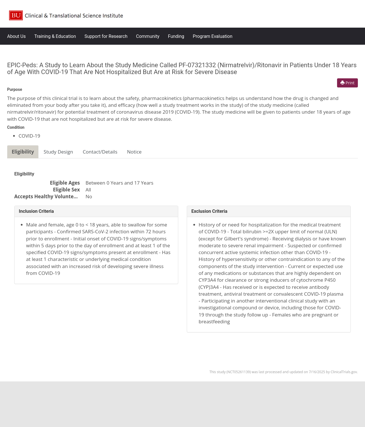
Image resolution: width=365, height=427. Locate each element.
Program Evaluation (212, 36)
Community (147, 36)
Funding (176, 36)
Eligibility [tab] (23, 151)
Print (347, 82)
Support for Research (105, 36)
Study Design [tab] (58, 151)
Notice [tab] (134, 151)
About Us (16, 36)
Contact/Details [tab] (100, 151)
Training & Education (55, 36)
